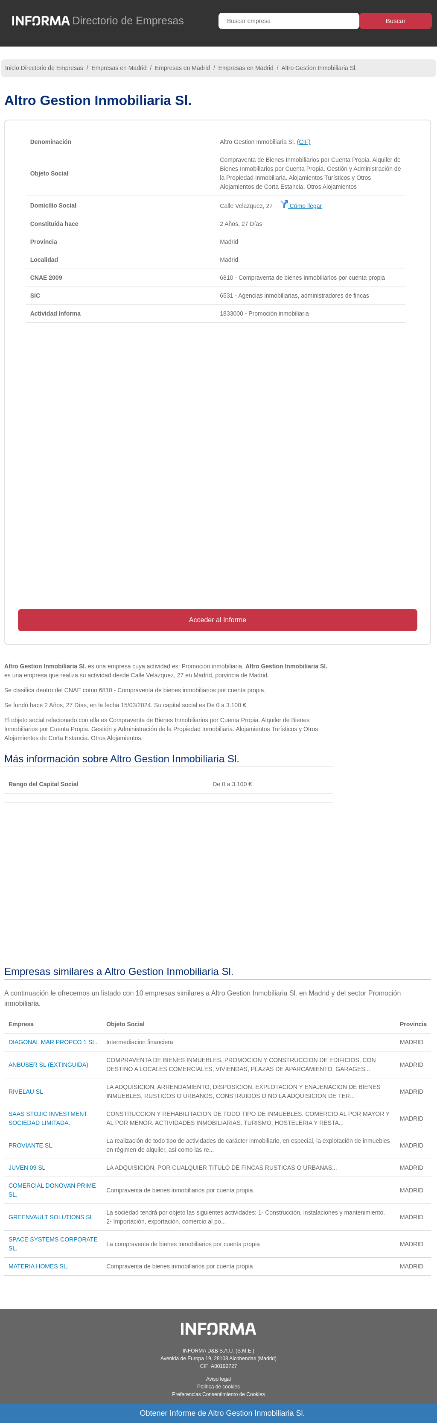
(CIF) (304, 141)
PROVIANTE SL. (31, 1145)
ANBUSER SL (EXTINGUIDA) (48, 1064)
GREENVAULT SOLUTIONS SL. (52, 1217)
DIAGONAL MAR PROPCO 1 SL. (53, 1042)
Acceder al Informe (217, 620)
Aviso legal (218, 1379)
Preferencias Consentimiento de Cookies (218, 1394)
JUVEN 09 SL (27, 1167)
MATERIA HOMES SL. (39, 1266)
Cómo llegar (301, 205)
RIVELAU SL (26, 1091)
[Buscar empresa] (288, 21)
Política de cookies (218, 1387)
